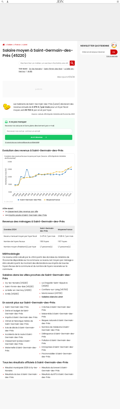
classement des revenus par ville (23, 211)
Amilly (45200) (12, 294)
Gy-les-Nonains (35, 69)
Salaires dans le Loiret (52, 297)
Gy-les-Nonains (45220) (16, 283)
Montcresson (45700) (52, 293)
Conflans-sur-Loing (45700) (55, 289)
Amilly (30, 71)
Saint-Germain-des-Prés (17, 307)
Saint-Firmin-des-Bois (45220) (19, 286)
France (18, 45)
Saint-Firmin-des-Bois (53, 69)
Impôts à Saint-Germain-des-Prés (21, 317)
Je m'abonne (36, 137)
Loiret (25, 45)
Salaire (10, 45)
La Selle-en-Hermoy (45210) (18, 290)
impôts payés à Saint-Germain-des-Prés (27, 215)
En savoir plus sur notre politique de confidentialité (22, 142)
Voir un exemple (111, 56)
